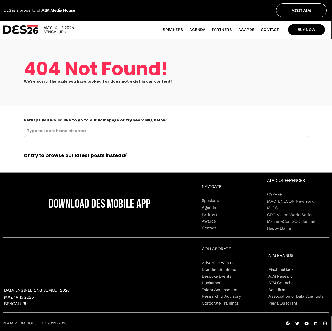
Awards (246, 29)
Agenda (197, 29)
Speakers (173, 29)
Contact (270, 29)
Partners (222, 29)
